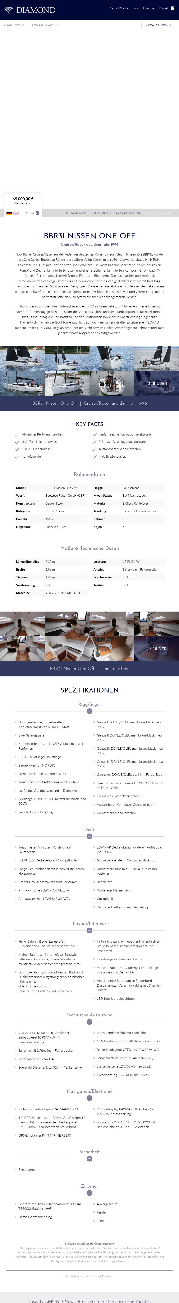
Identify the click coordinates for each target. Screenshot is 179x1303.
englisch (16, 79)
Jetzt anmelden (89, 1183)
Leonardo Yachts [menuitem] (44, 25)
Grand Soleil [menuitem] (14, 25)
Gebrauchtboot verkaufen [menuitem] (24, 1264)
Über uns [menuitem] (148, 8)
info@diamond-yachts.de (29, 1237)
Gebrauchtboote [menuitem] (158, 25)
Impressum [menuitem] (135, 1296)
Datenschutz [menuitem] (117, 1296)
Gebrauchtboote (101, 79)
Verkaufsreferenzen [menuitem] (20, 1271)
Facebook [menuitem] (173, 8)
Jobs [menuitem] (135, 8)
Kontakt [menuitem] (163, 8)
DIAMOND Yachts (76, 79)
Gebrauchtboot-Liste (128, 79)
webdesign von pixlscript (51, 1296)
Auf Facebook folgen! (159, 1297)
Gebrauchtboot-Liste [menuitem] (20, 1257)
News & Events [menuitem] (119, 8)
